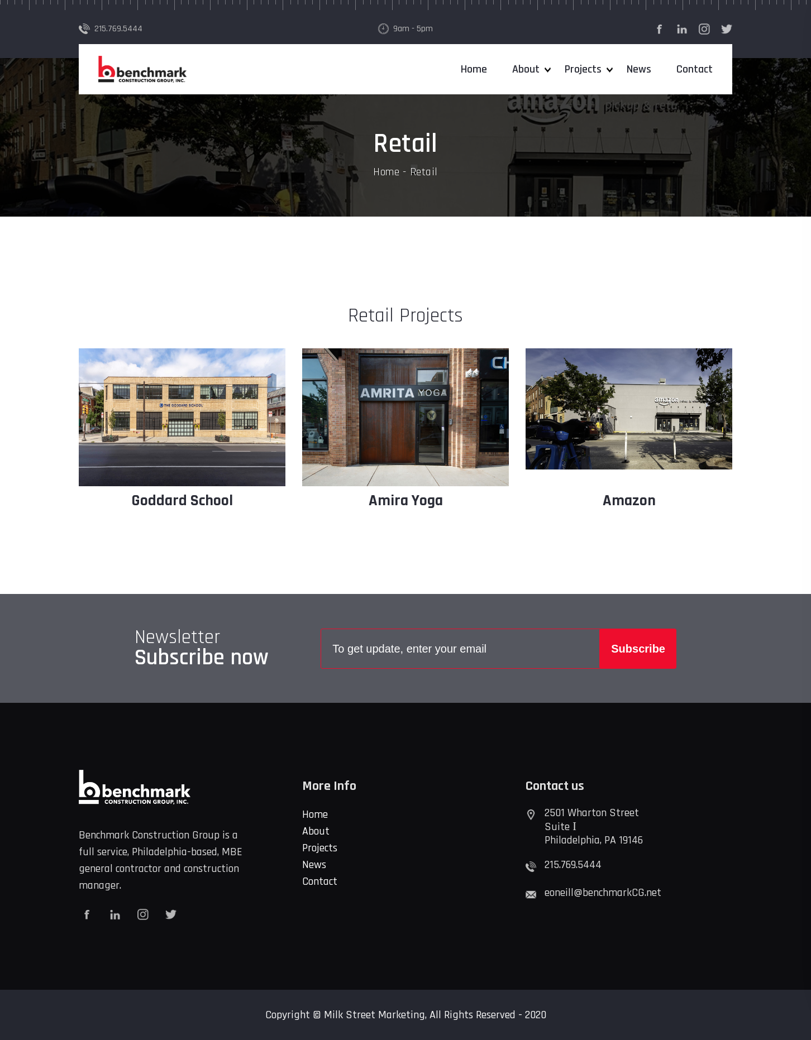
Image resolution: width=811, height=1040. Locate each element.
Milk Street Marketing (374, 1015)
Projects (583, 69)
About (526, 69)
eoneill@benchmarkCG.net (603, 892)
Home (474, 69)
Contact (694, 69)
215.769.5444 (118, 29)
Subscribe (638, 649)
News (639, 69)
